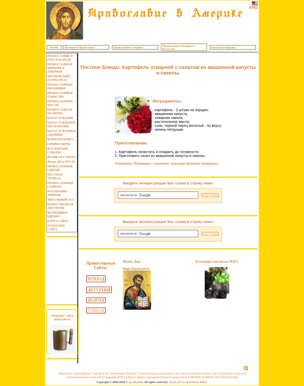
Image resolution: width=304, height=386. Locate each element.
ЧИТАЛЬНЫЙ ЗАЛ (60, 199)
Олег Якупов (134, 382)
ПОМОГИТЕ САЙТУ (56, 227)
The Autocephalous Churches (85, 373)
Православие (159, 373)
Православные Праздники (143, 377)
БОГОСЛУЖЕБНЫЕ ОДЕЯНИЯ (61, 132)
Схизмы (71, 377)
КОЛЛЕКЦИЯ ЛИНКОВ (57, 193)
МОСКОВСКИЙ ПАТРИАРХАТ (58, 78)
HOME (54, 47)
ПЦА (122, 377)
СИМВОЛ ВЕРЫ (58, 144)
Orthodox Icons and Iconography (97, 377)
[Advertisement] (165, 29)
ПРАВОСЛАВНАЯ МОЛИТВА (59, 111)
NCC (172, 373)
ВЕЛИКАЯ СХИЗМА (61, 157)
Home (62, 373)
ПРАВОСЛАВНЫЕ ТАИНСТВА (60, 94)
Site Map (232, 377)
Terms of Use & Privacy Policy (188, 382)
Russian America (234, 373)
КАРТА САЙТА (57, 221)
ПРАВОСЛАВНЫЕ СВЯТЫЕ (60, 168)
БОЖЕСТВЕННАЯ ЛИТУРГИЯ (60, 206)
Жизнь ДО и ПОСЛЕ (61, 161)
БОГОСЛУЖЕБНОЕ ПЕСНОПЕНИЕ (61, 124)
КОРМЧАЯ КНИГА (60, 139)
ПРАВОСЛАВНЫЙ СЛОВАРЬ (60, 184)
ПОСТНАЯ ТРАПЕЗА (54, 176)
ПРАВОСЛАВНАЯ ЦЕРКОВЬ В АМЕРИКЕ (59, 68)
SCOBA (182, 373)
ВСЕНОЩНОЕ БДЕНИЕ (57, 214)
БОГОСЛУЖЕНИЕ (60, 118)
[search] (157, 195)
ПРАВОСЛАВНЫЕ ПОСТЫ (60, 103)
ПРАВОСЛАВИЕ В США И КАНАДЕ (60, 57)
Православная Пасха (175, 377)
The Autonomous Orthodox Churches (126, 373)
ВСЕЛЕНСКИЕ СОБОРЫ (57, 150)
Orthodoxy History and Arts (205, 373)
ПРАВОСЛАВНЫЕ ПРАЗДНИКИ (60, 86)
